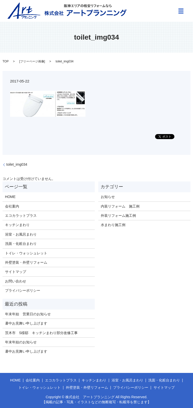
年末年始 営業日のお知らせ (28, 314)
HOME (10, 197)
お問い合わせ (15, 281)
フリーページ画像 (32, 61)
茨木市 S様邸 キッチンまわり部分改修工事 (41, 333)
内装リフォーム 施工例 (120, 206)
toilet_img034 (16, 164)
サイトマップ (15, 272)
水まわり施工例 (113, 225)
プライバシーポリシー (22, 290)
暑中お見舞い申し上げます (26, 323)
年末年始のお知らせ (21, 342)
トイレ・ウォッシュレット (26, 253)
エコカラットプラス (21, 216)
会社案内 (12, 206)
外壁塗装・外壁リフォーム (26, 262)
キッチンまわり (17, 225)
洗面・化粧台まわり (21, 244)
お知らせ (108, 197)
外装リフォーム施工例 (118, 216)
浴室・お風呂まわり (21, 234)
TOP (6, 61)
